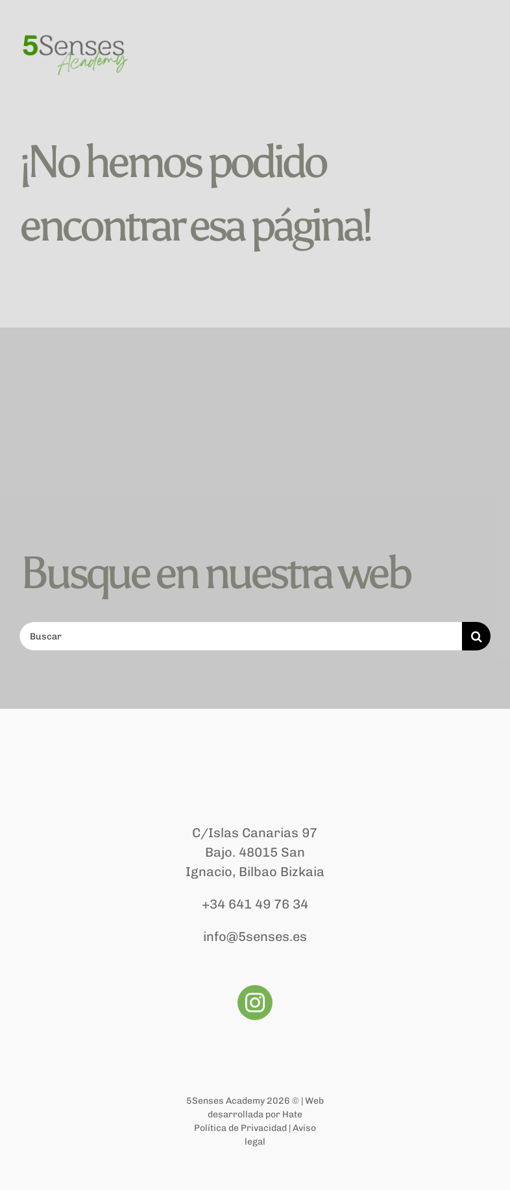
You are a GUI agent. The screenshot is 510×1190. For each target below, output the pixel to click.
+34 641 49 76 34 (255, 904)
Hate (292, 1114)
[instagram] (255, 1002)
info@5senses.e (251, 936)
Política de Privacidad (240, 1128)
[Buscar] (240, 636)
